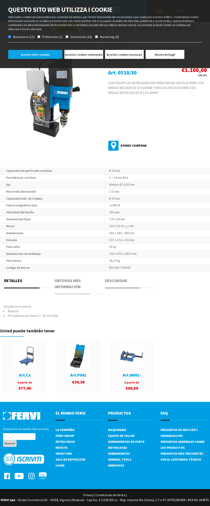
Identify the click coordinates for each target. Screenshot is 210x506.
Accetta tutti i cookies (35, 54)
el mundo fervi (71, 413)
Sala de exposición (70, 459)
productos (119, 413)
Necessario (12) (23, 37)
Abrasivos (116, 465)
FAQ (164, 413)
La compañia (65, 430)
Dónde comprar (134, 145)
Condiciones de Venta (110, 495)
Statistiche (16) (81, 37)
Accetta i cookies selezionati (84, 54)
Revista (61, 448)
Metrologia (117, 448)
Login (60, 465)
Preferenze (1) (52, 37)
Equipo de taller (121, 436)
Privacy (88, 495)
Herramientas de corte (126, 442)
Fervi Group (65, 436)
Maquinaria (117, 430)
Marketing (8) (109, 37)
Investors (64, 453)
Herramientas (119, 453)
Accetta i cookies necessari (124, 54)
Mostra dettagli (165, 54)
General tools (119, 459)
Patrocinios (65, 442)
